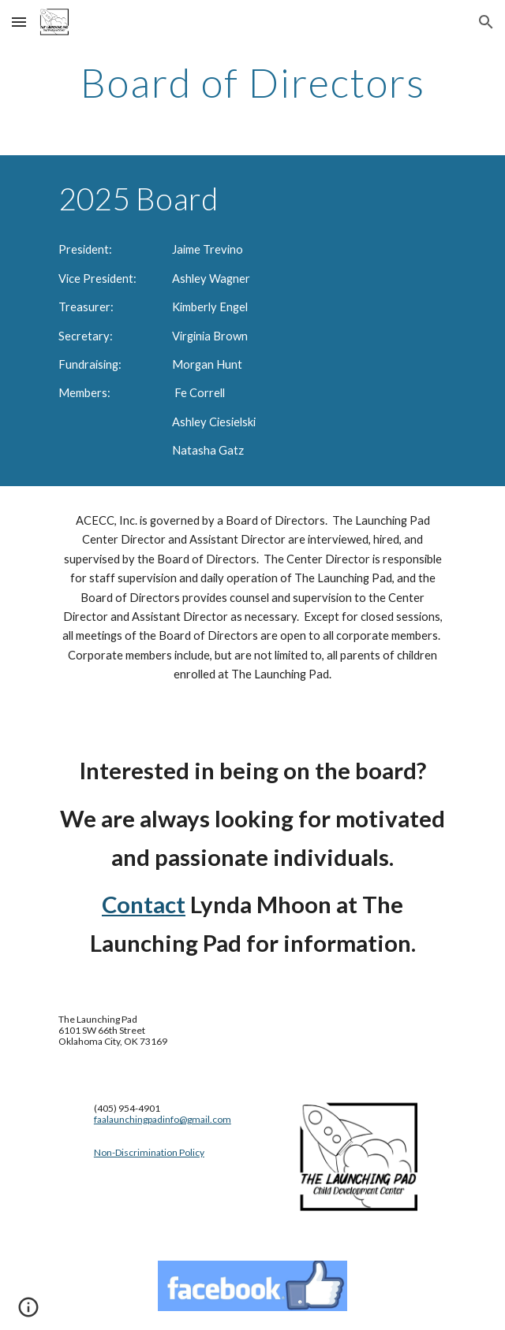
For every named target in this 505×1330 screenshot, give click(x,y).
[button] (19, 21)
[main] (252, 82)
